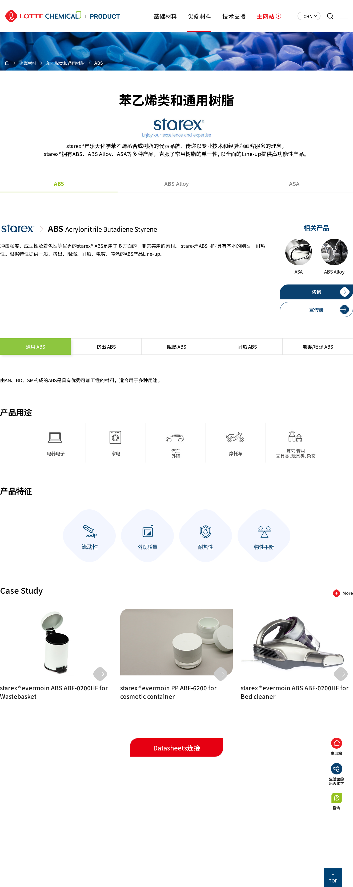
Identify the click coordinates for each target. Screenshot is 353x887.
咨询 (316, 291)
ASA (294, 183)
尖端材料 (200, 16)
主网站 (265, 16)
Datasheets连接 (176, 747)
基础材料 (165, 16)
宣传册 (316, 309)
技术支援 (234, 16)
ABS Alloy (176, 183)
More (347, 593)
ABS (59, 183)
